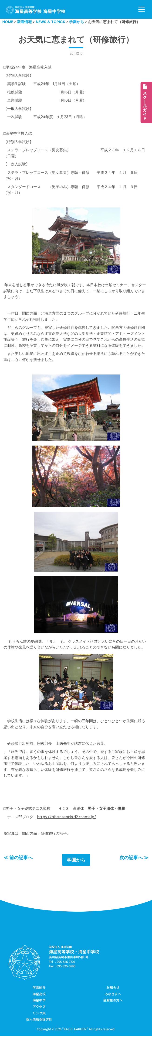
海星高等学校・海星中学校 (74, 952)
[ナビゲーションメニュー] (142, 9)
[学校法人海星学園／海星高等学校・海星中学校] (36, 10)
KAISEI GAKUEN (75, 1030)
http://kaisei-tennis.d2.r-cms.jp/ (66, 817)
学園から (76, 861)
